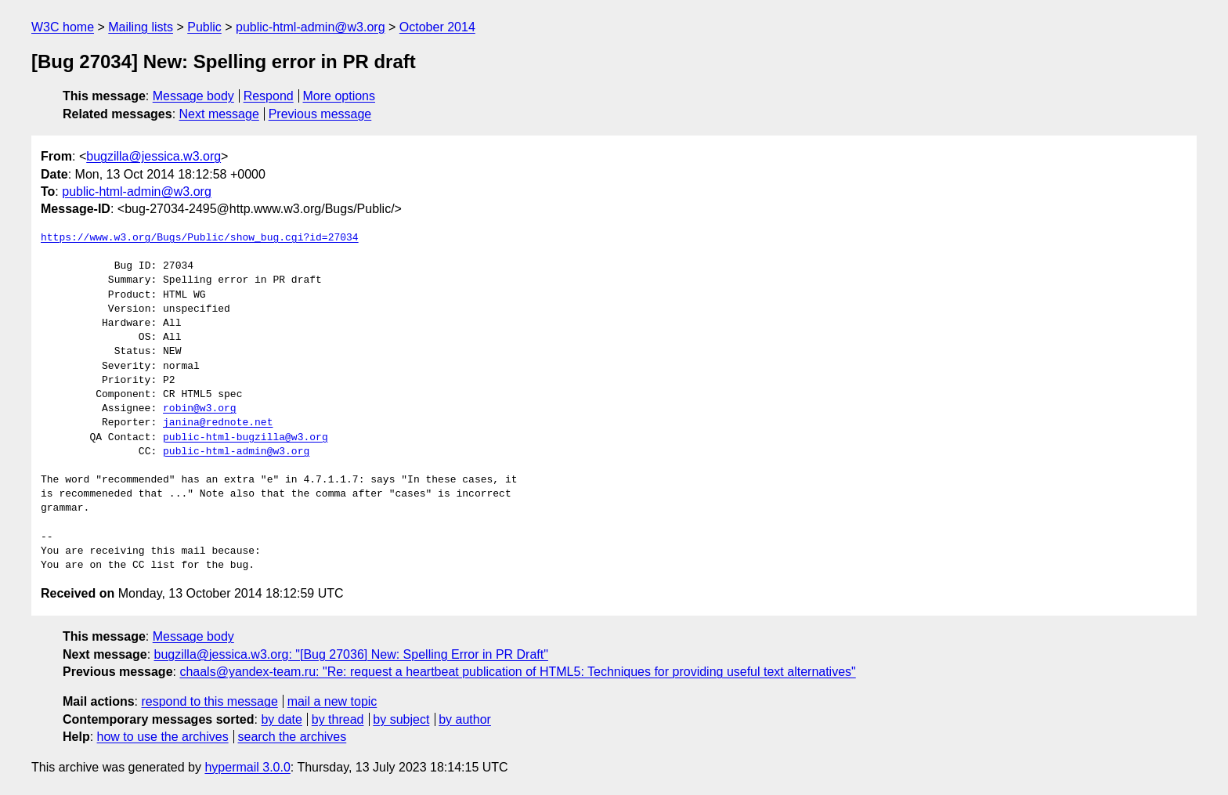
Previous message (320, 114)
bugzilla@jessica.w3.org (153, 156)
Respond (269, 96)
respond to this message (209, 701)
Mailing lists (140, 27)
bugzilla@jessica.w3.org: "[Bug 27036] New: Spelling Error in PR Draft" (351, 654)
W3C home (62, 27)
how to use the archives (163, 736)
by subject (401, 719)
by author (465, 719)
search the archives (292, 736)
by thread (338, 719)
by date (281, 719)
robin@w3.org (200, 409)
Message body (193, 96)
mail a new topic (332, 701)
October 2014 (437, 27)
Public (204, 27)
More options (339, 96)
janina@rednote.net (218, 423)
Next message (219, 114)
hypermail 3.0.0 (247, 767)
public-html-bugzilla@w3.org (245, 438)
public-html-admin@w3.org (310, 27)
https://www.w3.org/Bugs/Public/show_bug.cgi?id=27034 (200, 238)
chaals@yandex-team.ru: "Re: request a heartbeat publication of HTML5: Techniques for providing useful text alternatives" (517, 671)
